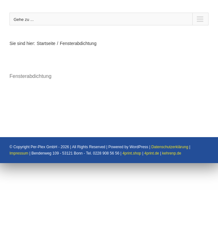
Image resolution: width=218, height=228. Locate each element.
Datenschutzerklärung (169, 132)
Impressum (18, 138)
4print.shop (131, 138)
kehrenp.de (171, 138)
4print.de (151, 138)
